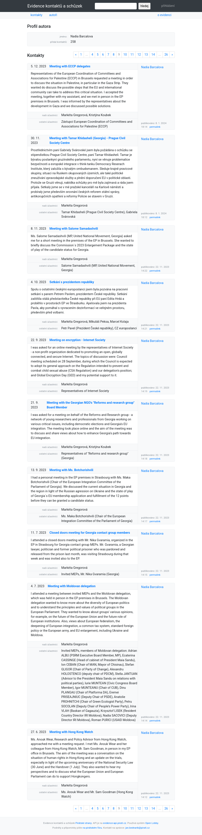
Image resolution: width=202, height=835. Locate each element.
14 (153, 54)
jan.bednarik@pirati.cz (137, 827)
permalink (155, 126)
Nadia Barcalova (152, 67)
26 (166, 54)
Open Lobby (151, 823)
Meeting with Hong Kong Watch (71, 732)
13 (146, 54)
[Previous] (76, 54)
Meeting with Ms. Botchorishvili (71, 470)
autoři (53, 15)
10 (125, 54)
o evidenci (164, 15)
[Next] (172, 54)
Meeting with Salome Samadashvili (73, 229)
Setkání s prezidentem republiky (71, 282)
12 (139, 54)
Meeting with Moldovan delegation (71, 586)
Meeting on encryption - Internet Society (77, 340)
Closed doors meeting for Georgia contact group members (89, 533)
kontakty (36, 15)
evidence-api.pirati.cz (114, 823)
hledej (144, 6)
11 (132, 54)
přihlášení (168, 6)
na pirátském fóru (92, 827)
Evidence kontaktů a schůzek (54, 6)
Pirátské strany (84, 823)
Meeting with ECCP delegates (69, 66)
